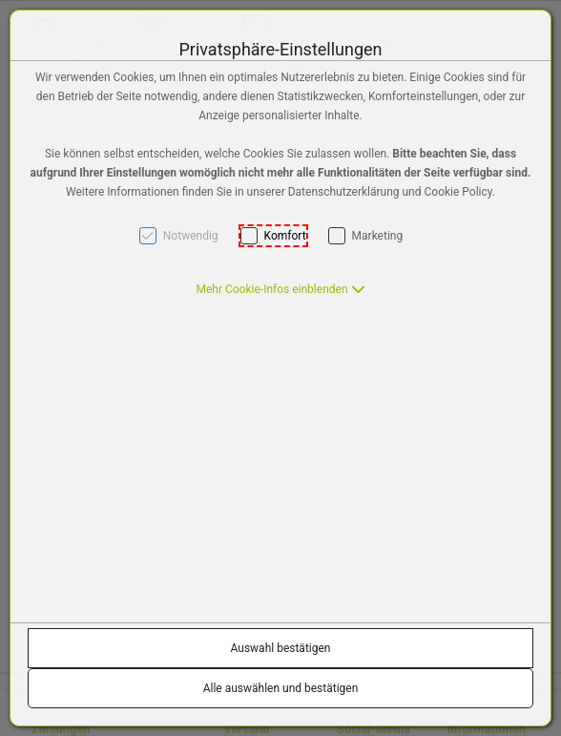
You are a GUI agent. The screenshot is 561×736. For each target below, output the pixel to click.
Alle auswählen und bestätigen (281, 688)
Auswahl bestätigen (281, 648)
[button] (280, 289)
